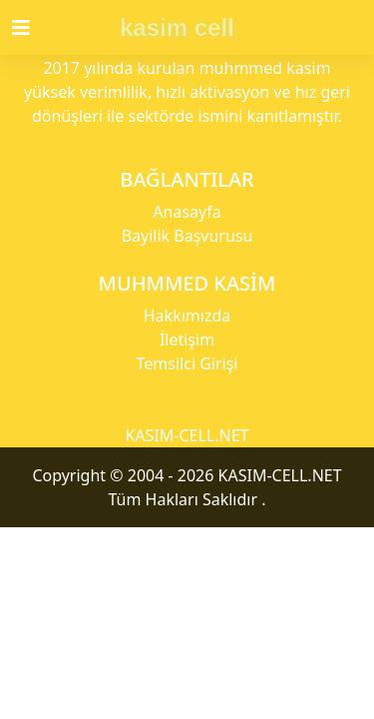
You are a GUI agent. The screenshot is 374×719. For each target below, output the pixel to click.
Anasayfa (186, 212)
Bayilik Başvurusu (187, 236)
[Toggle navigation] (33, 28)
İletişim (187, 340)
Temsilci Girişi (187, 363)
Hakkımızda (187, 316)
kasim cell (177, 27)
